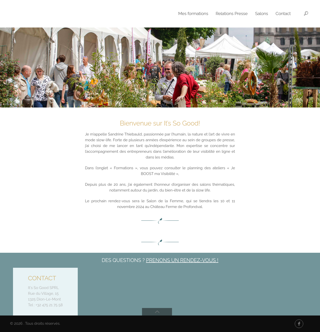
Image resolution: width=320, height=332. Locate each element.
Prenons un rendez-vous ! (182, 260)
